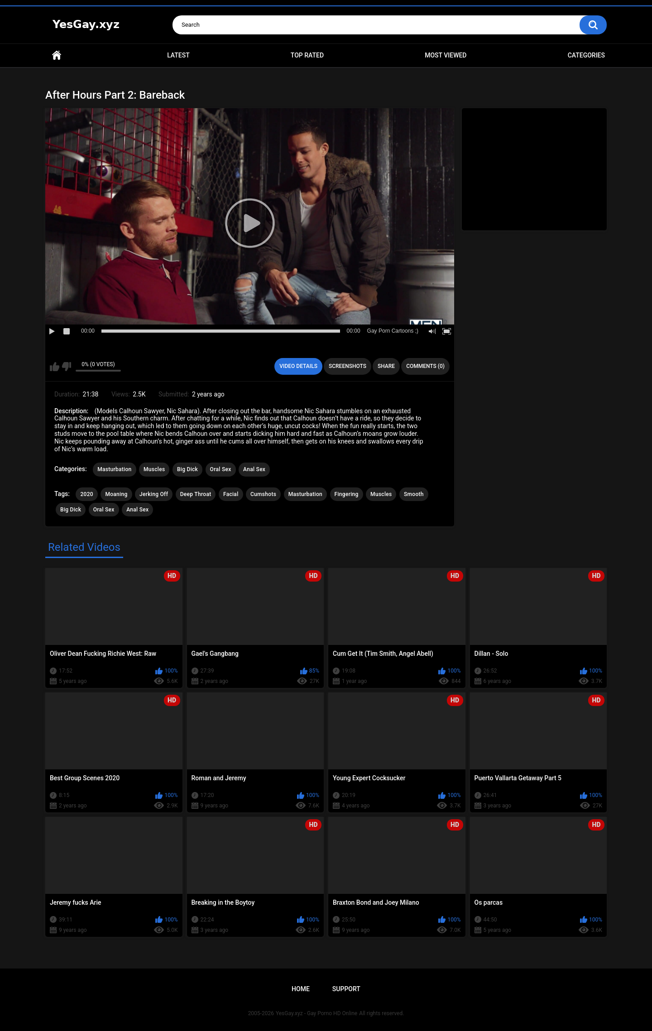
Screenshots (347, 366)
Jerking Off (153, 494)
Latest (178, 55)
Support (346, 989)
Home (56, 55)
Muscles (154, 469)
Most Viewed (445, 55)
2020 (86, 494)
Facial (231, 494)
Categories (586, 55)
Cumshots (263, 494)
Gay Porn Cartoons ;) (392, 331)
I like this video (54, 366)
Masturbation (114, 469)
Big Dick (187, 469)
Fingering (347, 494)
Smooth (414, 494)
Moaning (116, 494)
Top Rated (307, 55)
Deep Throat (195, 494)
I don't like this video (66, 366)
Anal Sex (254, 469)
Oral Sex (220, 469)
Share (386, 366)
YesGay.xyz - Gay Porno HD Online (316, 1013)
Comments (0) (425, 366)
